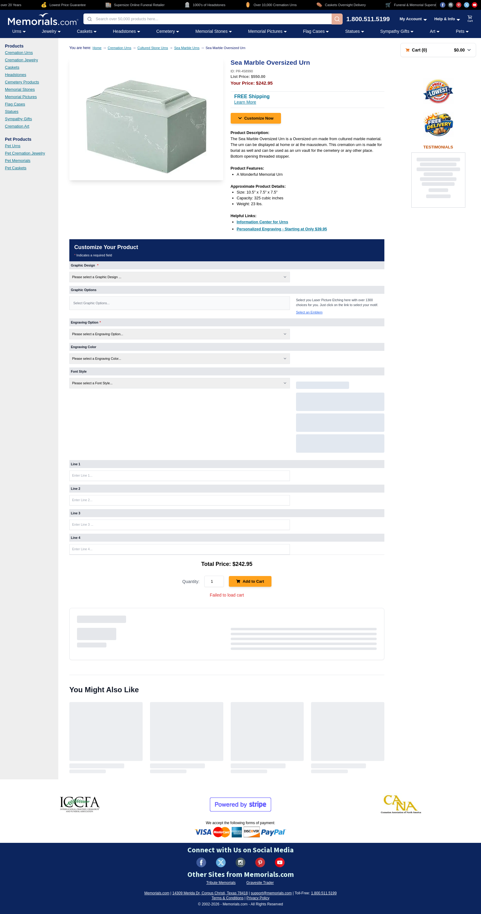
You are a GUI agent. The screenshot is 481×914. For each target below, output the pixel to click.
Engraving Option (86, 322)
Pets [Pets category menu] (462, 31)
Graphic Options (83, 290)
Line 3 (75, 513)
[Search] (337, 19)
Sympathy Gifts (18, 119)
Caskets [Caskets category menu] (87, 31)
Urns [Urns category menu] (19, 31)
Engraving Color (83, 347)
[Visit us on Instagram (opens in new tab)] (450, 5)
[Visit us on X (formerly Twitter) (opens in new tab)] (221, 862)
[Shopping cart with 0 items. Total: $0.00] (438, 50)
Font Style (79, 371)
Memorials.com (156, 893)
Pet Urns (13, 146)
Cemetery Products (22, 82)
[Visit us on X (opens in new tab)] (466, 5)
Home (97, 48)
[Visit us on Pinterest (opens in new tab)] (458, 5)
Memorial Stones (20, 89)
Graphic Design (84, 265)
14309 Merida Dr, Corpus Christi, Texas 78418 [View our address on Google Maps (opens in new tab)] (210, 893)
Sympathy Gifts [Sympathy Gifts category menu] (397, 31)
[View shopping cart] (470, 19)
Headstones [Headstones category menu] (126, 31)
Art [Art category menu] (435, 31)
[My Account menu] (413, 19)
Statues (11, 111)
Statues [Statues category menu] (354, 31)
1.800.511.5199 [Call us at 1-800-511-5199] (368, 19)
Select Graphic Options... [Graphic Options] (91, 303)
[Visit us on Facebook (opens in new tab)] (442, 5)
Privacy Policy (258, 898)
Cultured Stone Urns (152, 48)
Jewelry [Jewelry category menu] (51, 31)
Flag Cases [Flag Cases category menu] (316, 31)
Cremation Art (17, 126)
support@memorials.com (271, 893)
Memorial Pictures (21, 96)
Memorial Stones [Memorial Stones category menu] (213, 31)
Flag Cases (15, 104)
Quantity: (190, 581)
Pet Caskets (15, 168)
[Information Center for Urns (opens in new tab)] (262, 222)
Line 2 (75, 488)
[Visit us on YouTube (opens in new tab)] (474, 5)
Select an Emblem (309, 312)
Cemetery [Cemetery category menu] (167, 31)
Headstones (15, 74)
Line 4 (75, 538)
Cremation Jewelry (21, 60)
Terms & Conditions (228, 898)
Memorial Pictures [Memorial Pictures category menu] (267, 31)
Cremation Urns (19, 52)
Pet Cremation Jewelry (25, 153)
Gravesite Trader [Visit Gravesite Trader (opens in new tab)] (260, 883)
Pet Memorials (17, 160)
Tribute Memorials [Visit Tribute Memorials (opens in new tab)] (221, 883)
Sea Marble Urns (187, 48)
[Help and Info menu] (447, 19)
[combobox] (207, 18)
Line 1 (75, 464)
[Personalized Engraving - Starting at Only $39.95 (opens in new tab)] (282, 229)
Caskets (12, 67)
